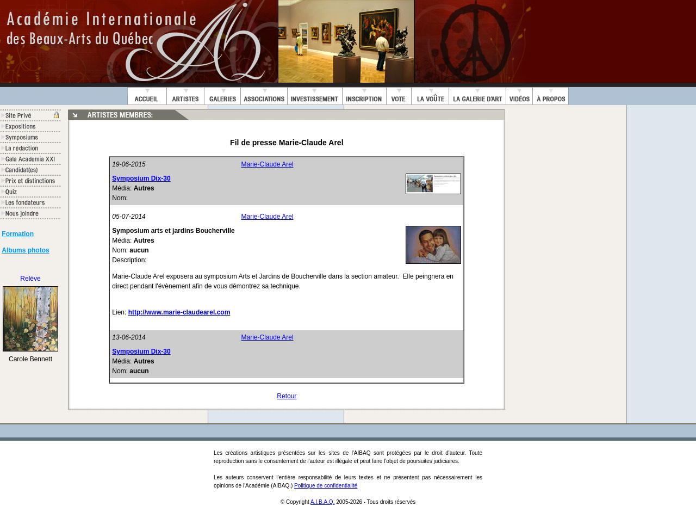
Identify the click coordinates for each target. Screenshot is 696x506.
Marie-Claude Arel (267, 164)
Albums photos (25, 250)
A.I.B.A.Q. (322, 502)
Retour (286, 396)
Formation (18, 234)
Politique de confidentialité (325, 486)
